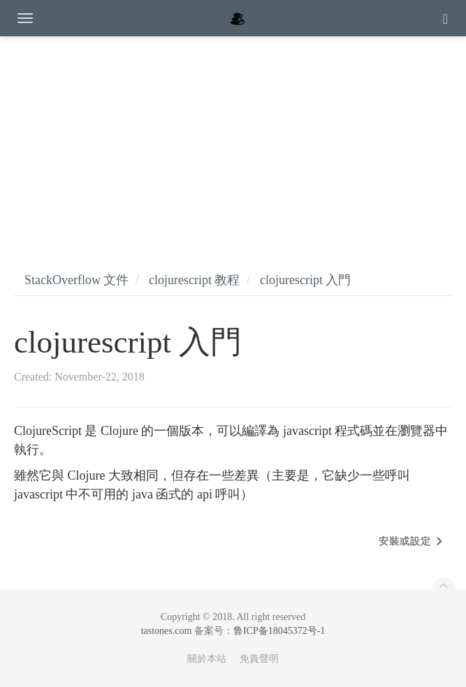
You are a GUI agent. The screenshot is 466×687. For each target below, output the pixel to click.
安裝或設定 (405, 541)
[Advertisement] (233, 139)
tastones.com (166, 631)
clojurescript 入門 (305, 280)
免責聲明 (259, 658)
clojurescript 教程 (194, 280)
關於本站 (206, 658)
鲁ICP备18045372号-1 (279, 631)
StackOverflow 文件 (76, 280)
